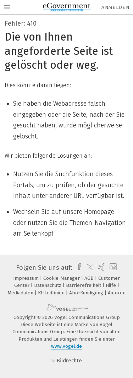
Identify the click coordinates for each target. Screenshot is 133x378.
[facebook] (77, 268)
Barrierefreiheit (84, 285)
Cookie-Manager (62, 278)
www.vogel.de (66, 346)
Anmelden (115, 7)
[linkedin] (112, 268)
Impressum (26, 278)
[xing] (100, 268)
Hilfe (111, 285)
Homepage (99, 212)
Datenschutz (48, 285)
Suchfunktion (74, 174)
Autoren (117, 293)
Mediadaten (21, 293)
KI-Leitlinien (52, 293)
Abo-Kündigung (87, 293)
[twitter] (88, 268)
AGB (89, 278)
